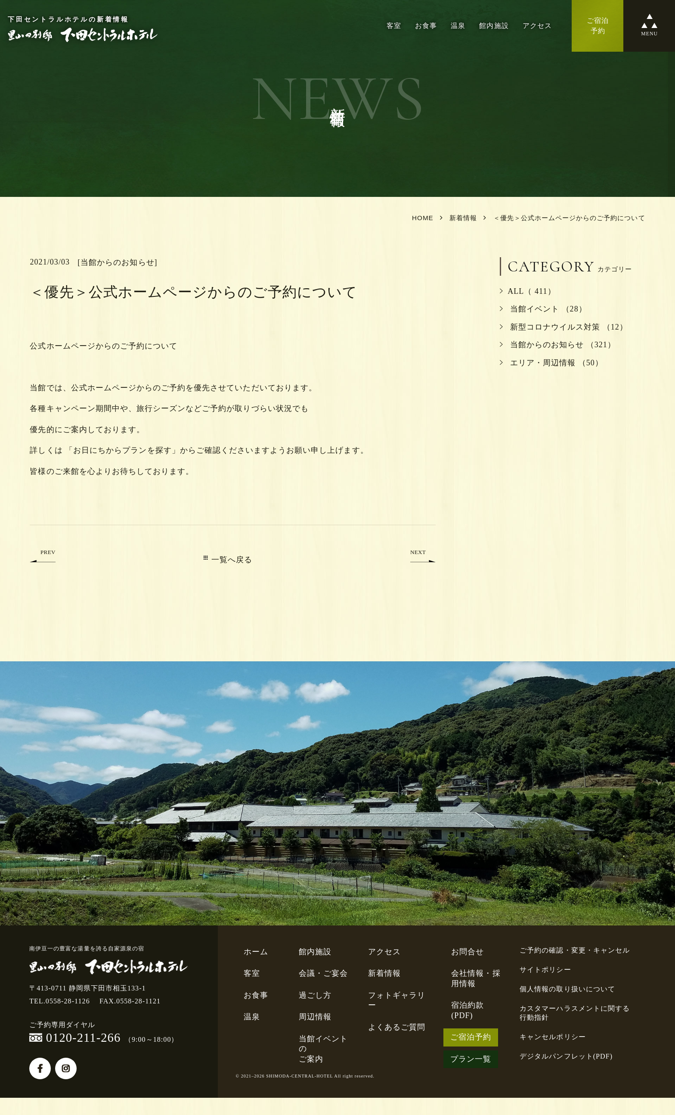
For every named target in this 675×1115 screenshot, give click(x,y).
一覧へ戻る (228, 559)
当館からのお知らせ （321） (558, 344)
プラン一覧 (470, 1059)
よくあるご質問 (396, 1027)
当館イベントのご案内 (323, 1048)
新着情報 (384, 973)
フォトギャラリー (396, 1000)
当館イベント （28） (543, 309)
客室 (394, 25)
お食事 (426, 25)
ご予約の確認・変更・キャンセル (575, 950)
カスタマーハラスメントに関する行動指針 (575, 1013)
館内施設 (493, 25)
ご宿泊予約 (470, 1037)
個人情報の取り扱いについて (567, 989)
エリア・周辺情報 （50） (551, 362)
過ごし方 (315, 995)
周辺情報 (315, 1016)
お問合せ (467, 951)
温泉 (458, 25)
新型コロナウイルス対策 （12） (564, 327)
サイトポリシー (545, 969)
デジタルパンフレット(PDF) (566, 1056)
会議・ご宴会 (323, 973)
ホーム (256, 951)
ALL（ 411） (527, 291)
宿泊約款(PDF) (467, 1010)
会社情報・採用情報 (475, 978)
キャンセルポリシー (552, 1036)
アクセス (537, 25)
